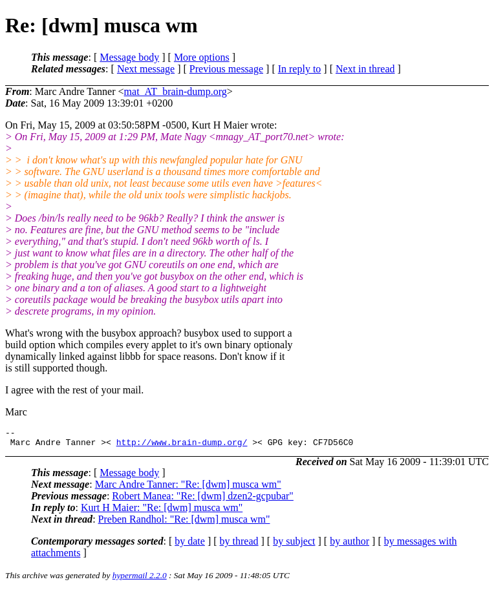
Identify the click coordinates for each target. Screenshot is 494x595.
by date (190, 544)
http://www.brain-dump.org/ (182, 446)
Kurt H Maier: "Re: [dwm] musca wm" (161, 511)
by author (349, 544)
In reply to (299, 68)
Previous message (226, 68)
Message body (129, 57)
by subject (294, 544)
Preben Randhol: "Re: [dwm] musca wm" (184, 522)
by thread (239, 544)
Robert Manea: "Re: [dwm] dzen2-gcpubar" (203, 499)
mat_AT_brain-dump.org (175, 91)
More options (202, 57)
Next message (146, 68)
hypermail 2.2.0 (140, 579)
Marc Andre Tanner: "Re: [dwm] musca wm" (188, 488)
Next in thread (365, 68)
